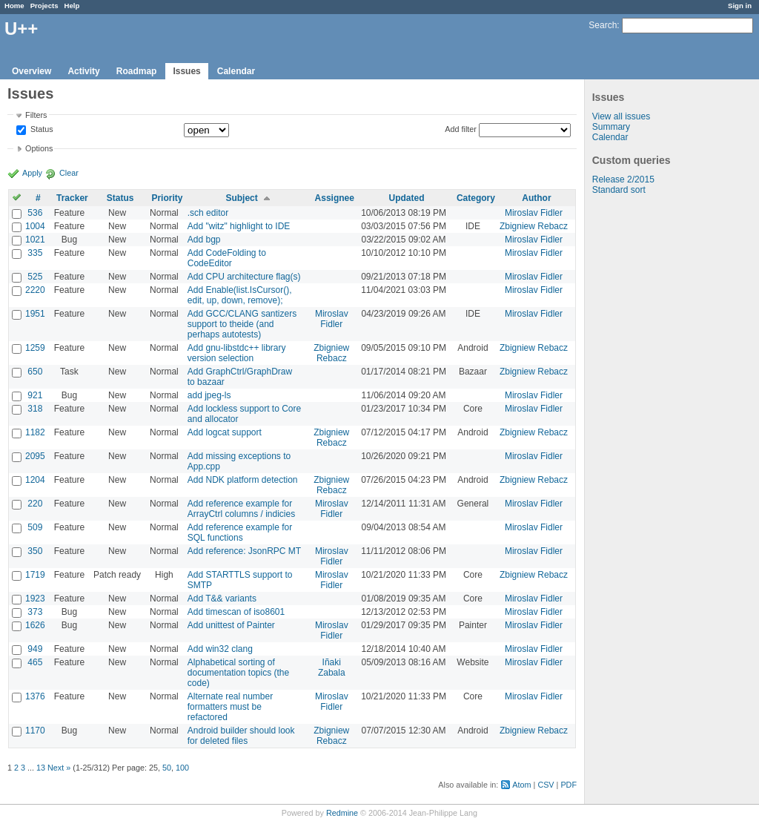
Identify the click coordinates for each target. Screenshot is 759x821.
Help (72, 5)
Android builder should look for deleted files (241, 735)
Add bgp (204, 239)
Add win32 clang (220, 649)
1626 (35, 625)
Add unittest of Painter (231, 625)
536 (34, 213)
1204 (35, 480)
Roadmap (136, 71)
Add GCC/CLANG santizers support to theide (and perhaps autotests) (242, 324)
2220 (35, 290)
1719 (35, 575)
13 (40, 767)
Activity (83, 71)
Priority (166, 198)
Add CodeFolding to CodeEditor (227, 258)
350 (34, 551)
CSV (545, 784)
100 (182, 767)
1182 (35, 432)
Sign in (740, 5)
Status (40, 129)
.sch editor (208, 213)
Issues (186, 71)
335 (34, 253)
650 (34, 371)
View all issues (621, 116)
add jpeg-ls (209, 395)
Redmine (342, 812)
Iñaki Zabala (331, 667)
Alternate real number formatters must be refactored (230, 706)
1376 (35, 696)
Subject (241, 198)
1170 (35, 730)
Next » (58, 767)
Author (536, 198)
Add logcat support (225, 432)
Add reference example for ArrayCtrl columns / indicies (241, 508)
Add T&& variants (222, 598)
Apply (32, 172)
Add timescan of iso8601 (236, 612)
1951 (35, 314)
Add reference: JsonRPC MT (244, 551)
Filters (36, 115)
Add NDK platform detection (243, 480)
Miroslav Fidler (534, 213)
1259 (35, 348)
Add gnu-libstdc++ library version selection (237, 353)
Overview (31, 71)
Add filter (461, 129)
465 (34, 662)
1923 (35, 598)
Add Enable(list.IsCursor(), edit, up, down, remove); (240, 295)
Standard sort (619, 190)
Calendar (236, 71)
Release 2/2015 (623, 179)
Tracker (72, 198)
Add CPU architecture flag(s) (244, 276)
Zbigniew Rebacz (534, 226)
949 (34, 649)
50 (166, 767)
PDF (568, 784)
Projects (44, 5)
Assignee (334, 198)
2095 (35, 456)
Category (476, 198)
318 (34, 408)
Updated (407, 198)
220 (34, 503)
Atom (521, 784)
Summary (611, 127)
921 (34, 395)
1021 (35, 239)
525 (34, 276)
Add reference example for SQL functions (240, 532)
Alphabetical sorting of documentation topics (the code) (238, 672)
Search (603, 25)
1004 (35, 226)
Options (39, 148)
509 (34, 527)
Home (14, 5)
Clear (69, 172)
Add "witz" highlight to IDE (239, 226)
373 (34, 612)
